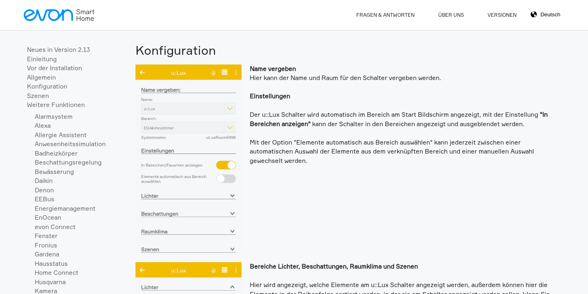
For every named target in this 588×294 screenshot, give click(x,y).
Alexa (43, 125)
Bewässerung (54, 172)
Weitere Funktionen (56, 105)
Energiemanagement (65, 208)
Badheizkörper (56, 153)
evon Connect (55, 227)
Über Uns (451, 15)
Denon (44, 190)
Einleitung (42, 59)
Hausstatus (51, 263)
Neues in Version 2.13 (58, 49)
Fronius (46, 245)
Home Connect (56, 272)
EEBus (44, 199)
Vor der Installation (54, 68)
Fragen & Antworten (385, 15)
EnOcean (48, 217)
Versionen (502, 15)
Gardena (47, 254)
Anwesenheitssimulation (70, 144)
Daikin (44, 181)
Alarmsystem (54, 116)
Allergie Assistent (61, 135)
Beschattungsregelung (68, 162)
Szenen (38, 96)
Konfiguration (47, 86)
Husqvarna (50, 282)
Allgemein (41, 77)
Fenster (46, 236)
